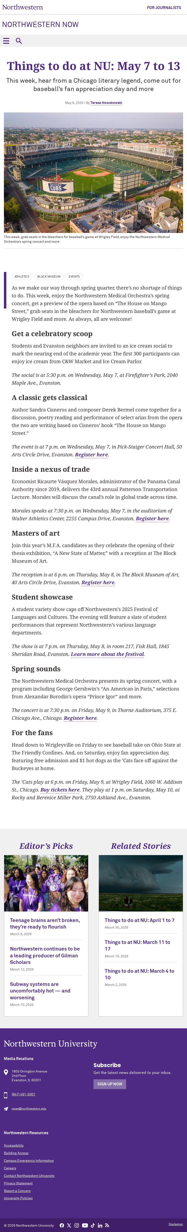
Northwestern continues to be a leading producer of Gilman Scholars (45, 956)
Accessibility (14, 1145)
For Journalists (164, 8)
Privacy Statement (18, 1183)
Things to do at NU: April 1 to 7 (140, 920)
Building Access (16, 1153)
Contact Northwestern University (29, 1176)
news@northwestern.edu (29, 1108)
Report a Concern (17, 1191)
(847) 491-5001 (23, 1094)
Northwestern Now (40, 25)
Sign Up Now (109, 1084)
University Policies (18, 1198)
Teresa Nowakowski (106, 103)
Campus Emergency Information (29, 1160)
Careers (10, 1168)
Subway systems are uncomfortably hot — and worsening (40, 991)
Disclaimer (176, 1224)
